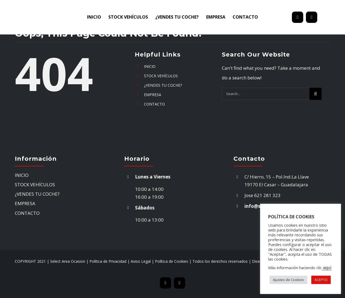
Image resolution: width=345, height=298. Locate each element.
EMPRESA (152, 94)
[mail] (297, 17)
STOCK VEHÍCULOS (161, 75)
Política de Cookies (171, 261)
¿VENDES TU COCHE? (163, 85)
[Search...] (265, 94)
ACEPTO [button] (321, 279)
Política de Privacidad (107, 261)
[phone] (311, 17)
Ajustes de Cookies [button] (288, 279)
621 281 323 (268, 195)
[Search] (315, 94)
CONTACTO (154, 104)
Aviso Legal (141, 261)
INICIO (150, 66)
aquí (327, 267)
